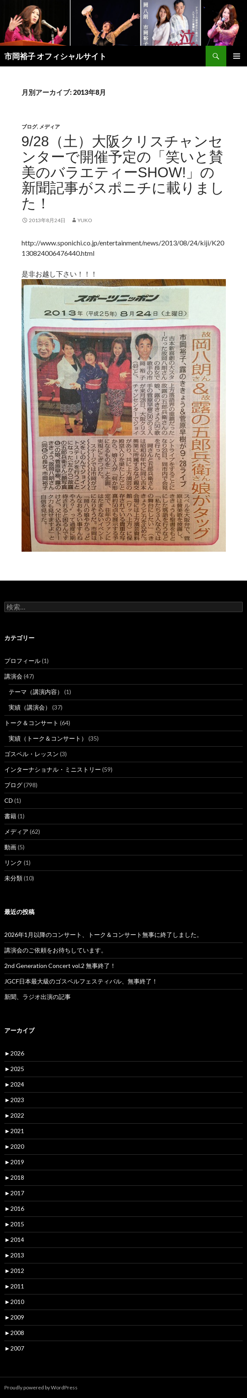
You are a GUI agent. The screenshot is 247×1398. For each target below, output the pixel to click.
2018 (14, 1177)
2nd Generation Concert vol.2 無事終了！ (60, 965)
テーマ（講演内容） (36, 691)
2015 (14, 1224)
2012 (14, 1270)
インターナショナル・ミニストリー (52, 769)
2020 (14, 1146)
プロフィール (22, 660)
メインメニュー (236, 56)
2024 (14, 1084)
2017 (14, 1193)
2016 (14, 1208)
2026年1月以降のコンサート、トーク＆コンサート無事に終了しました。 (103, 934)
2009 (14, 1317)
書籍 (10, 816)
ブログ (29, 126)
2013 (14, 1255)
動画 (10, 847)
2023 (14, 1099)
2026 (14, 1053)
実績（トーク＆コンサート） (48, 738)
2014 (14, 1239)
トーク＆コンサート (31, 722)
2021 (14, 1130)
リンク (13, 862)
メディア (49, 126)
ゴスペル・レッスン (31, 753)
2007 (14, 1348)
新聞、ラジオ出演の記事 (40, 996)
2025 (14, 1068)
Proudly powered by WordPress (41, 1387)
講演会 (13, 676)
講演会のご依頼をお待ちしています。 (55, 950)
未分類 (13, 878)
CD (8, 800)
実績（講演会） (30, 707)
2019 (14, 1162)
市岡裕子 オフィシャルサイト (55, 56)
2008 (14, 1332)
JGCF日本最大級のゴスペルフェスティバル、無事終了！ (81, 981)
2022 (14, 1115)
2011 (14, 1286)
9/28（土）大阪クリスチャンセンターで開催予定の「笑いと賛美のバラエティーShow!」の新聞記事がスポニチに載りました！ (123, 172)
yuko (85, 220)
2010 (14, 1301)
